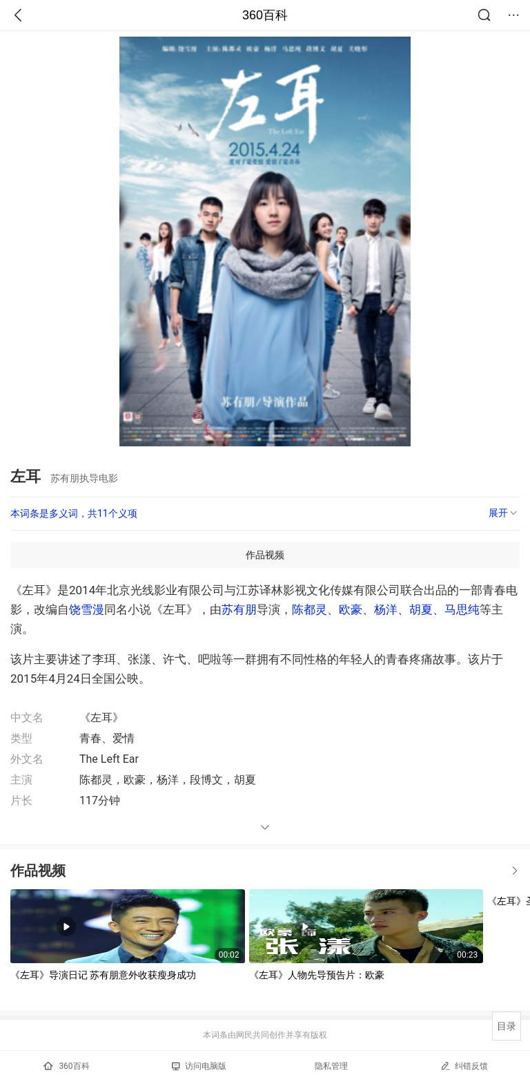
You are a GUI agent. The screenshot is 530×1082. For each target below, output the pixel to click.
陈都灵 (309, 609)
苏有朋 (239, 609)
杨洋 (386, 609)
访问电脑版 (199, 1066)
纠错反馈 (464, 1066)
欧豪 (350, 609)
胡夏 (421, 609)
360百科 (265, 15)
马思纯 (462, 609)
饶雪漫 (86, 609)
